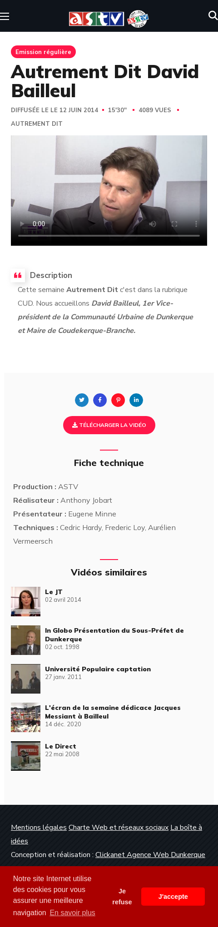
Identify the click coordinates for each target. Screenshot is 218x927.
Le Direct (60, 746)
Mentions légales (39, 828)
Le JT (54, 592)
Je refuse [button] (122, 896)
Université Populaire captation (98, 669)
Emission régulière (43, 51)
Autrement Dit (37, 124)
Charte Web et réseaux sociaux (118, 828)
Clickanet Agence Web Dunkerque (150, 855)
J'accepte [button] (173, 896)
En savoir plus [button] (72, 913)
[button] (213, 16)
